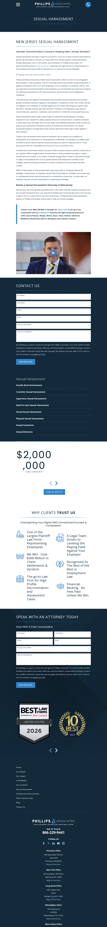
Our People (20, 771)
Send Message (25, 362)
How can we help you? (24, 332)
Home (18, 767)
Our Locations (22, 785)
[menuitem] (42, 385)
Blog (18, 802)
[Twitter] (48, 843)
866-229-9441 (53, 832)
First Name (21, 295)
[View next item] (56, 483)
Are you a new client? (24, 324)
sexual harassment (42, 66)
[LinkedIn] (53, 843)
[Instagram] (63, 843)
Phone (19, 310)
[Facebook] (43, 843)
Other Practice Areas (24, 798)
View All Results (54, 492)
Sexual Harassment (24, 789)
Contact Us (20, 807)
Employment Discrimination (27, 794)
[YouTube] (58, 843)
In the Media (21, 780)
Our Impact (21, 776)
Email (19, 317)
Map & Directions (53, 864)
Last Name (21, 303)
